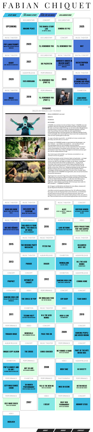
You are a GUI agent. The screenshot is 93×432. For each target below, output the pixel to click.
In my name (12, 15)
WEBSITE (50, 117)
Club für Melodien (47, 14)
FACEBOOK (51, 119)
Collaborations (65, 15)
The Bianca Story (30, 14)
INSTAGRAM (51, 122)
